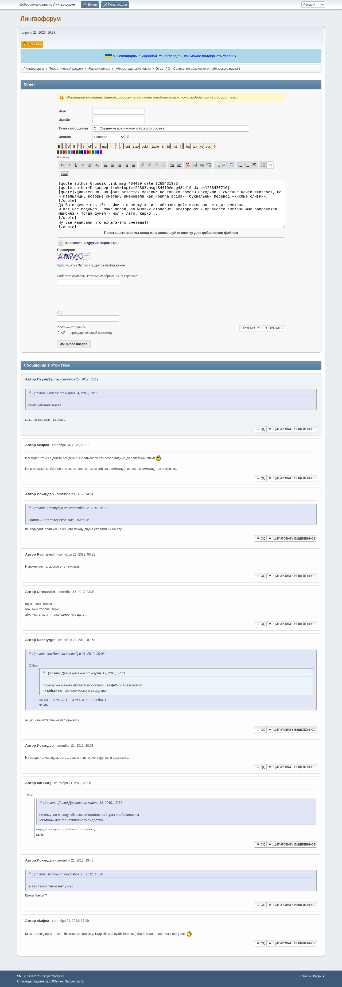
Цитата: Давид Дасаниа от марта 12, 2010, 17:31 (85, 673)
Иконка (65, 137)
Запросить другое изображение (101, 265)
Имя (62, 111)
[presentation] (97, 298)
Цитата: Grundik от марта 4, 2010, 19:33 (65, 393)
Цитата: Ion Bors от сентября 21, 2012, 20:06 (68, 654)
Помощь (305, 976)
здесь (177, 56)
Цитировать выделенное (292, 429)
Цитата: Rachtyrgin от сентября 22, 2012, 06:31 (70, 508)
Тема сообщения (73, 128)
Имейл (64, 120)
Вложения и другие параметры (92, 243)
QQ (260, 429)
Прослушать (66, 265)
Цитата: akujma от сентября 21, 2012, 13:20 (67, 874)
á (58, 157)
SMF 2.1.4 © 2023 (29, 976)
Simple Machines (53, 976)
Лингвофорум (40, 18)
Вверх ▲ (319, 976)
